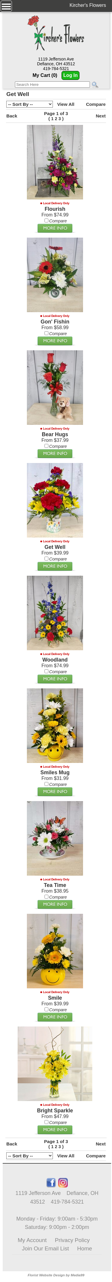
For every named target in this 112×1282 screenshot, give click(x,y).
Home (84, 1248)
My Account (32, 1240)
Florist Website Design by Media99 (56, 1275)
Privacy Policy (72, 1240)
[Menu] (6, 6)
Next (101, 115)
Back (11, 115)
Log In (70, 75)
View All (65, 104)
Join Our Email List (45, 1248)
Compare (96, 104)
